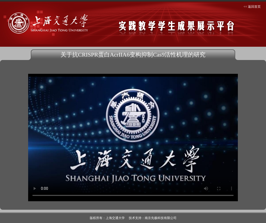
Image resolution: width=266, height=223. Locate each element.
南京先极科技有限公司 (161, 218)
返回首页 (254, 6)
